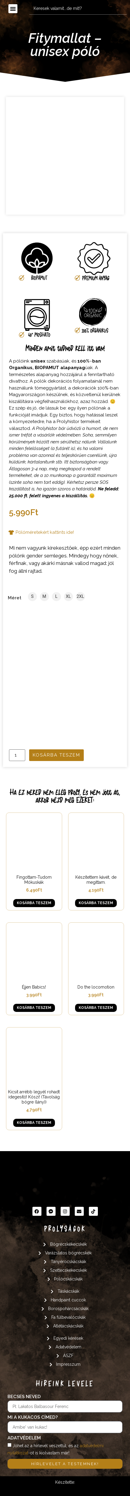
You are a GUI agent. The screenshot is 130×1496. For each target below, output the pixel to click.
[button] (12, 8)
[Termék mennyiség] (17, 755)
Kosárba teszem (56, 755)
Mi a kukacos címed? (33, 1417)
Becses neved (24, 1397)
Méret (14, 598)
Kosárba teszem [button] (34, 903)
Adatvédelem (24, 1438)
